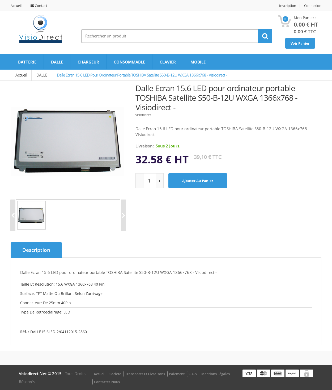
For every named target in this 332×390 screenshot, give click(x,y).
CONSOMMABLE (129, 62)
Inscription (287, 6)
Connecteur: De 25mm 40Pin (45, 302)
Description (36, 250)
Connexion (312, 6)
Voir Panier (300, 43)
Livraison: (144, 146)
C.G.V (193, 373)
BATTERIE (27, 62)
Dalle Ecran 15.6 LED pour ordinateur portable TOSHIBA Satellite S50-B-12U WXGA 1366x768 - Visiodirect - (142, 75)
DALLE (57, 62)
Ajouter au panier (197, 180)
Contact (39, 6)
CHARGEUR (88, 62)
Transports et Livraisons (145, 373)
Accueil (16, 6)
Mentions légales (215, 373)
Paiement (177, 373)
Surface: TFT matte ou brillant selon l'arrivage (61, 293)
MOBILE (198, 62)
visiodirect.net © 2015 (41, 373)
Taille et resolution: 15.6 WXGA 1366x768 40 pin (62, 284)
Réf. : (24, 331)
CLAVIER (168, 62)
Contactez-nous (107, 381)
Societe (115, 373)
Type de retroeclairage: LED (45, 312)
